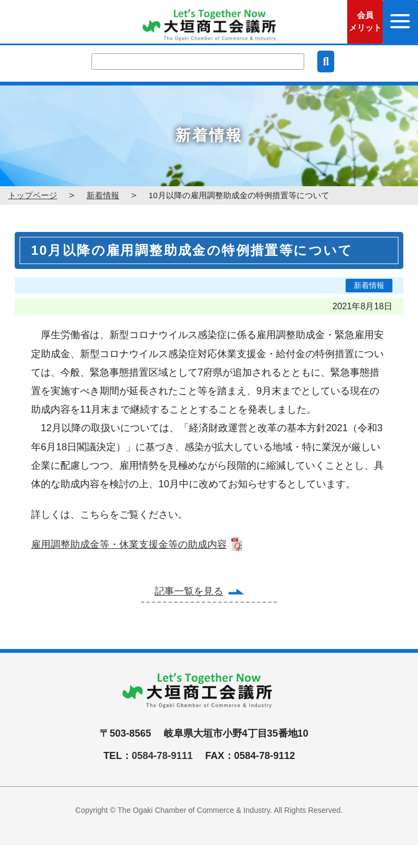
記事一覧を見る (189, 591)
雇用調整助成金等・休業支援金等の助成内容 (129, 544)
